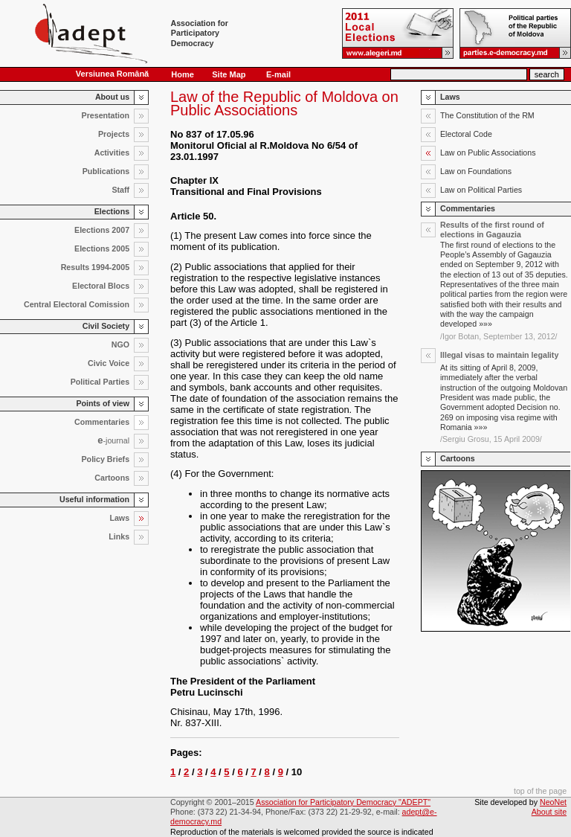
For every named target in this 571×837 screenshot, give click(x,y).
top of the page (540, 790)
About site (549, 811)
